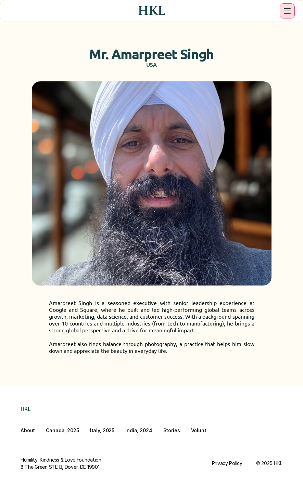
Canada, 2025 (62, 430)
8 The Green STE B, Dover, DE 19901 (60, 467)
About (28, 430)
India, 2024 (138, 430)
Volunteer (202, 430)
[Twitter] (260, 410)
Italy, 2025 (102, 430)
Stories (171, 430)
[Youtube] (244, 410)
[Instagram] (211, 410)
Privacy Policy (227, 463)
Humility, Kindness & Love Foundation (61, 460)
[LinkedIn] (227, 410)
